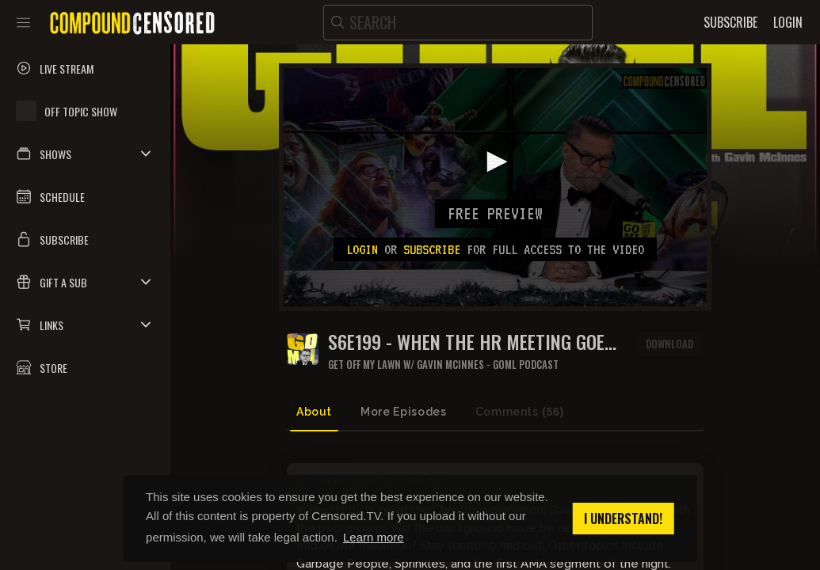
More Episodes (403, 411)
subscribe (431, 249)
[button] (85, 153)
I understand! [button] (623, 518)
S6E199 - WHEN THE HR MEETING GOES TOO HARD (471, 341)
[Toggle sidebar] (23, 22)
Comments (519, 412)
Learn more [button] (373, 537)
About (314, 411)
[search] (458, 22)
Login (362, 249)
